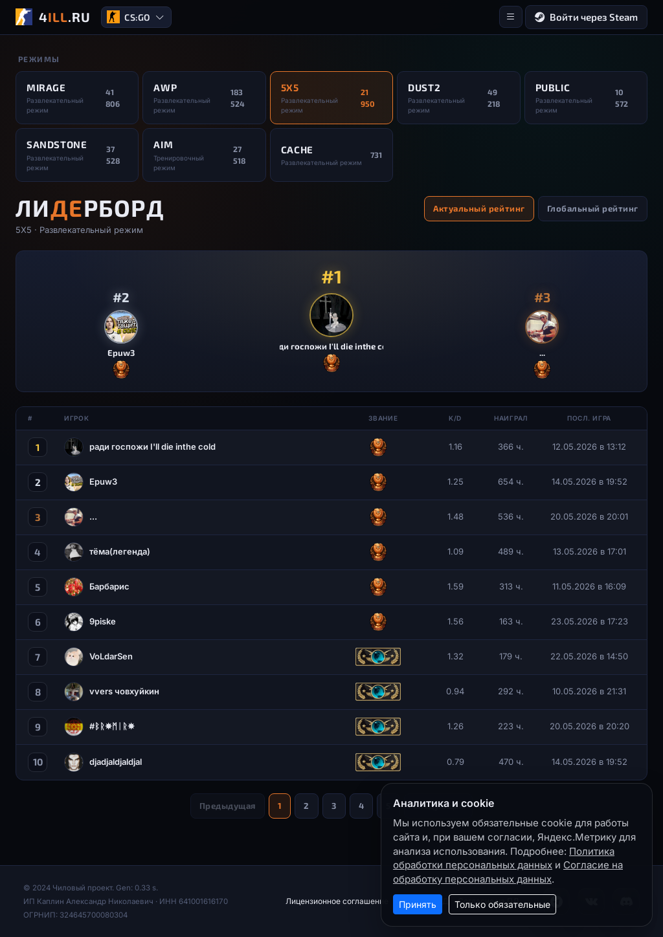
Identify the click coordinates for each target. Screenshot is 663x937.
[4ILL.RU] (53, 17)
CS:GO (135, 17)
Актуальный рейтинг (478, 208)
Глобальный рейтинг (592, 208)
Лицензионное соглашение (337, 901)
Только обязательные (502, 904)
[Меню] (511, 17)
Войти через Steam (586, 17)
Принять (417, 904)
